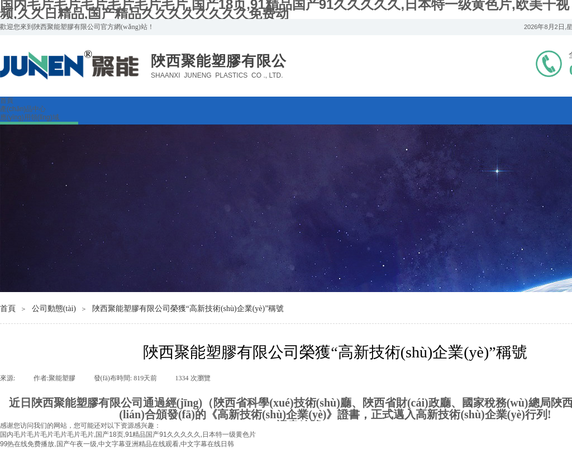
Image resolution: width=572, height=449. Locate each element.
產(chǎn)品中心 (23, 109)
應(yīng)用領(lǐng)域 (29, 117)
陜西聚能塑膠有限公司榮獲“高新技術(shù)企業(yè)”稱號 (188, 308)
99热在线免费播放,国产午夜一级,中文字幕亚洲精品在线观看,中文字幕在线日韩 (117, 444)
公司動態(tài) (54, 308)
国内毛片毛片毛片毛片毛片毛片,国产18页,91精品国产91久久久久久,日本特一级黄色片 (128, 434)
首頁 (6, 100)
